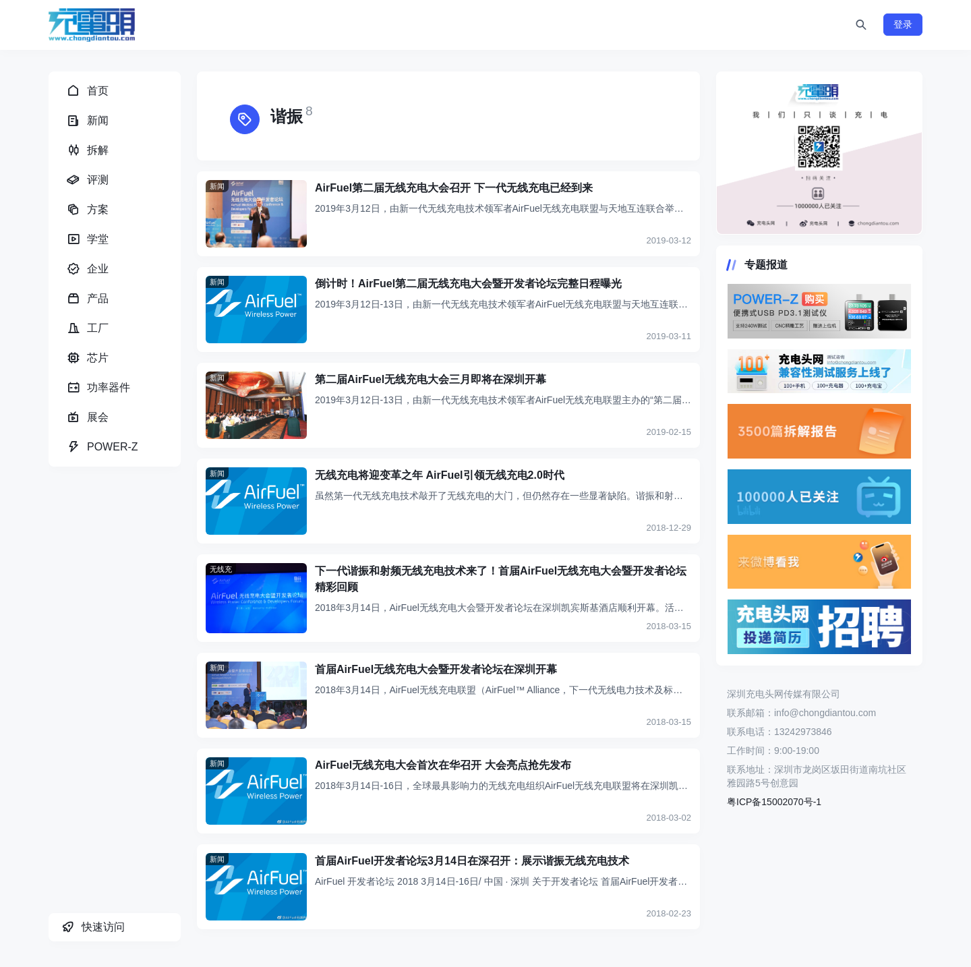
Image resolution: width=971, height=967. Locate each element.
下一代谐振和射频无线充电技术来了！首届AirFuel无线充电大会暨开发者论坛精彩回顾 (500, 579)
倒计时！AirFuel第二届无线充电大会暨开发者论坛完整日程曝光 (468, 283)
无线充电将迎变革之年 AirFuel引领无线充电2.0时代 (439, 475)
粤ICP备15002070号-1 (774, 801)
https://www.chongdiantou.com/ (819, 153)
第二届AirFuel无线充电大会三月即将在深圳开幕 (430, 379)
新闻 (217, 186)
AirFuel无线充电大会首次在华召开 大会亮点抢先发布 (443, 765)
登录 (902, 24)
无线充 (221, 569)
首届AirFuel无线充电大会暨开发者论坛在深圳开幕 (436, 669)
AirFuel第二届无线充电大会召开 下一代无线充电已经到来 (454, 188)
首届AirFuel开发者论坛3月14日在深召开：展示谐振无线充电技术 (472, 861)
